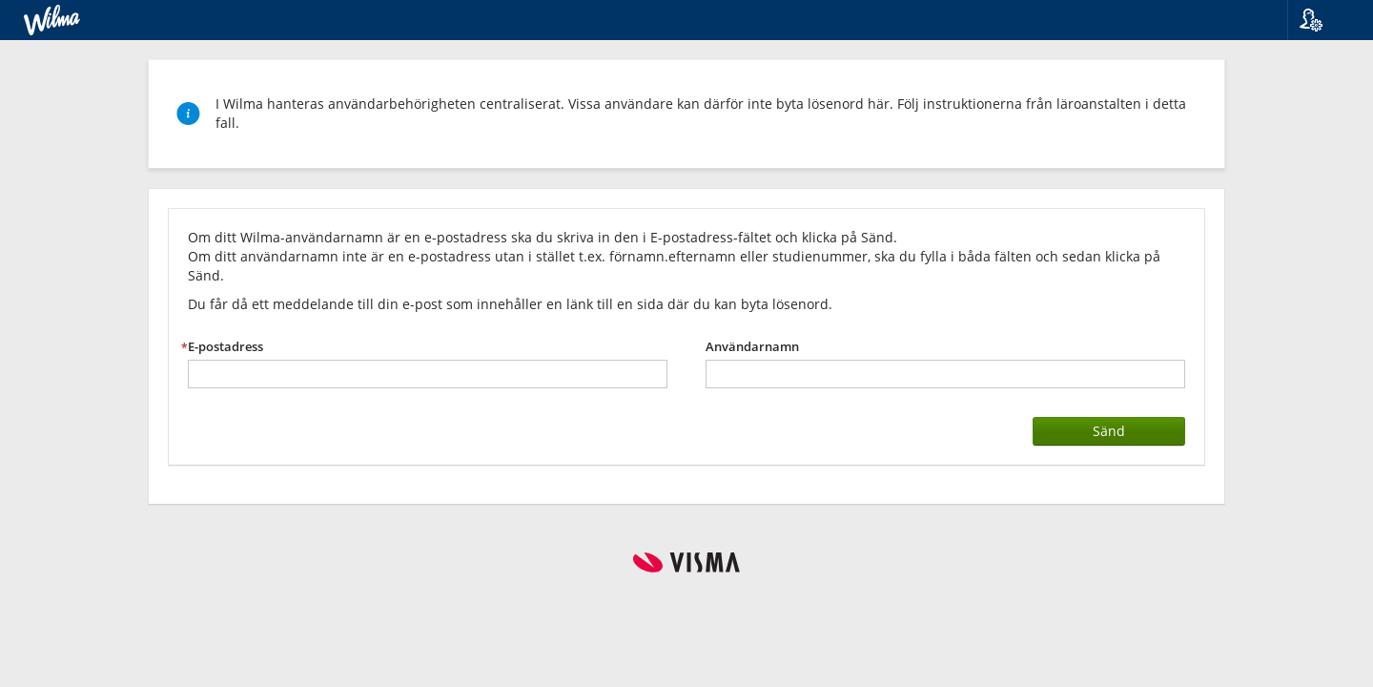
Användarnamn (752, 347)
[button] (1323, 20)
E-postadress (225, 347)
